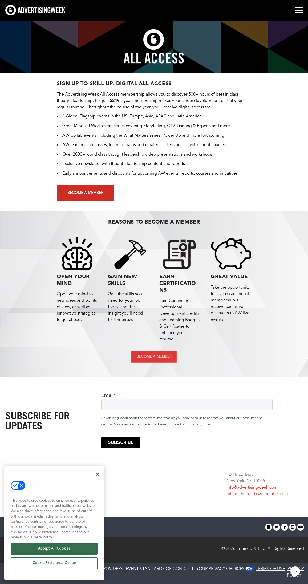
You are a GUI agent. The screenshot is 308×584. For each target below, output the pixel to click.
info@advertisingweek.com (252, 487)
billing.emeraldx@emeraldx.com (257, 494)
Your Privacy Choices (220, 569)
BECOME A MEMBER (154, 356)
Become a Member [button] (85, 193)
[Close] (97, 474)
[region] (54, 523)
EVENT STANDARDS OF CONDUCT (160, 569)
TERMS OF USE (270, 569)
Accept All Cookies (54, 548)
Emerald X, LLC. (251, 549)
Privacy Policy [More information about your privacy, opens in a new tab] (41, 537)
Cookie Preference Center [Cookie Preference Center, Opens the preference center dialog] (54, 563)
